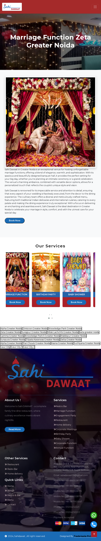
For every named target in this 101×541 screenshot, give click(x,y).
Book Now (14, 220)
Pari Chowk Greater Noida (36, 343)
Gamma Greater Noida (12, 336)
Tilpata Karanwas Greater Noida (42, 339)
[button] (48, 318)
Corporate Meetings (65, 429)
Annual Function (64, 448)
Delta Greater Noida (70, 339)
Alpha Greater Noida (11, 328)
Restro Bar (60, 406)
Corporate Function (65, 443)
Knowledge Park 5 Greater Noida (42, 336)
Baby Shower (62, 438)
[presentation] (49, 314)
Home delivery (62, 425)
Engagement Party (65, 415)
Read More (15, 429)
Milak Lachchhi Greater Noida (62, 332)
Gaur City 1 (16, 347)
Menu (9, 500)
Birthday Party (62, 434)
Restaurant (61, 420)
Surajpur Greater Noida (34, 332)
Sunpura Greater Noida (12, 339)
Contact (10, 504)
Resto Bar (11, 469)
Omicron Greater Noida (35, 328)
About (9, 490)
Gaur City (5, 347)
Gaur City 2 (29, 347)
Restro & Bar (13, 495)
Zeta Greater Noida (10, 332)
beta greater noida (89, 332)
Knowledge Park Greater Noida (65, 328)
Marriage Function (64, 411)
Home (9, 486)
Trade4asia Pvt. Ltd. (85, 536)
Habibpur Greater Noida (73, 336)
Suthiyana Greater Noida (87, 343)
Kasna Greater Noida (62, 343)
